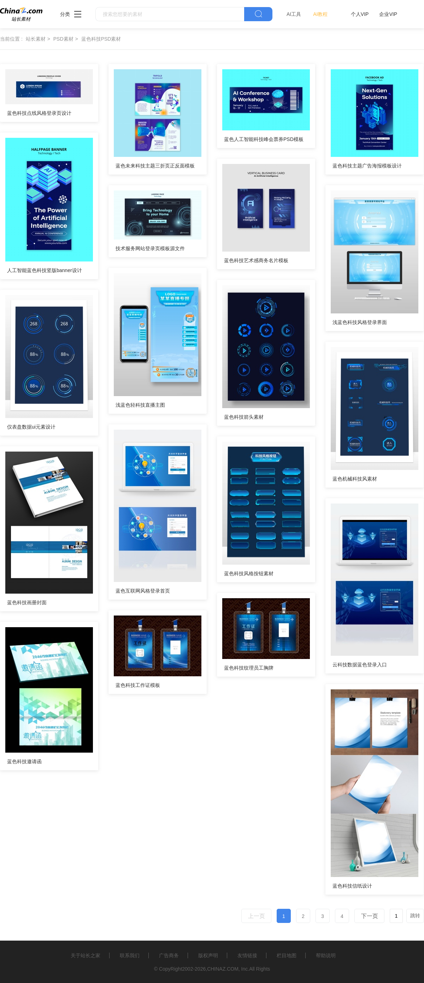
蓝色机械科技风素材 (354, 479)
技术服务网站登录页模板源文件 (150, 248)
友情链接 (247, 955)
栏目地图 (286, 955)
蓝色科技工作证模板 (138, 685)
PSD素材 (63, 39)
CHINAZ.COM (222, 969)
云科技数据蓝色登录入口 (359, 664)
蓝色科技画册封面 (27, 602)
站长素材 (36, 39)
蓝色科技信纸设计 (352, 886)
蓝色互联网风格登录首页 (143, 591)
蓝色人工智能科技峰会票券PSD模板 (264, 139)
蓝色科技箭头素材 (244, 417)
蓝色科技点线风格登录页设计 (39, 113)
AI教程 (320, 14)
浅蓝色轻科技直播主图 (140, 405)
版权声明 (208, 955)
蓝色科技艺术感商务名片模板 (256, 260)
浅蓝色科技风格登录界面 (359, 322)
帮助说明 (326, 955)
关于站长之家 (85, 955)
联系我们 (130, 955)
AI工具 (294, 14)
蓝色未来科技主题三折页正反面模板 (155, 166)
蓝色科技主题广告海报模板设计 (367, 166)
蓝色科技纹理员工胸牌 (248, 668)
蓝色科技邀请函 (24, 761)
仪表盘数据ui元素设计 (31, 427)
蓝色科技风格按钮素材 (248, 573)
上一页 (256, 916)
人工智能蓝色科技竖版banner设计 (44, 270)
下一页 (369, 916)
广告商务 (169, 955)
